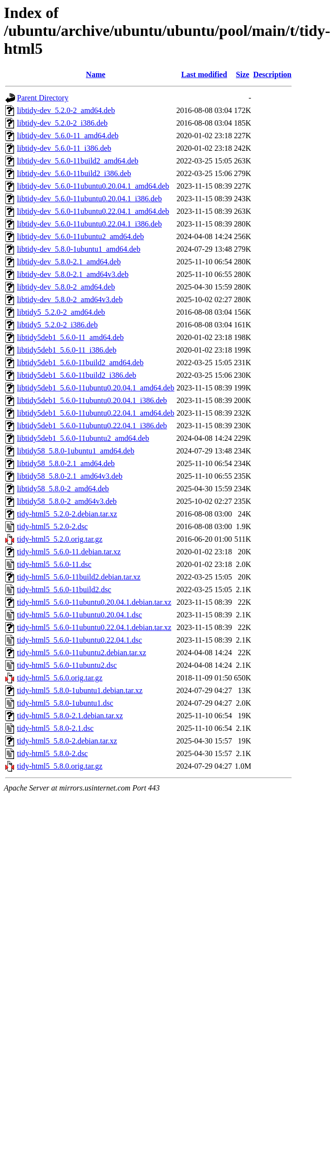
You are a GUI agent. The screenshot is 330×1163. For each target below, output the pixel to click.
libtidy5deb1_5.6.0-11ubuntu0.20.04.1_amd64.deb (95, 388)
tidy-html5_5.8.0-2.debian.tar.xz (67, 741)
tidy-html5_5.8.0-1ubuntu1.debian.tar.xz (79, 690)
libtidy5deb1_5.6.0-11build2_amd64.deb (80, 362)
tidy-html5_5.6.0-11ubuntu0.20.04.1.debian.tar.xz (94, 602)
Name (95, 74)
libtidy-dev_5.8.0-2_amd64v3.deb (70, 299)
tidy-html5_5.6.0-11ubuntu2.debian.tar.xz (81, 652)
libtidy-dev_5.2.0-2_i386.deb (62, 123)
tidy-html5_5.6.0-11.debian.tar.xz (69, 552)
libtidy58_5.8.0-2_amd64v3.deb (67, 501)
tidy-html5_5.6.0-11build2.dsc (64, 589)
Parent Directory (42, 98)
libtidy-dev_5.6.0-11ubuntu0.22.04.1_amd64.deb (93, 211)
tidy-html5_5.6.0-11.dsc (54, 564)
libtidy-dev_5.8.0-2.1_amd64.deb (69, 262)
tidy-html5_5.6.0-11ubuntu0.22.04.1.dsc (79, 640)
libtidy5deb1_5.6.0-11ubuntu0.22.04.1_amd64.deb (95, 413)
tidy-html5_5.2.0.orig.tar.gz (59, 539)
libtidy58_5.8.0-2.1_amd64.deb (66, 463)
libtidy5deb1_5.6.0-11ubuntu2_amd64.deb (83, 438)
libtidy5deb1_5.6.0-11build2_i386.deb (76, 375)
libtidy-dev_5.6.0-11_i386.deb (64, 148)
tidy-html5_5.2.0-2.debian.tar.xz (67, 514)
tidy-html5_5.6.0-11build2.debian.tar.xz (79, 577)
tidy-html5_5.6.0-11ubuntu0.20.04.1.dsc (79, 615)
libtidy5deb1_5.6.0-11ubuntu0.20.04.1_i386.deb (92, 400)
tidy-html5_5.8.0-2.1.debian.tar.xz (70, 715)
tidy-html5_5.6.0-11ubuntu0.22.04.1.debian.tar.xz (94, 627)
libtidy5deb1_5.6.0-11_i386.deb (66, 350)
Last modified (204, 74)
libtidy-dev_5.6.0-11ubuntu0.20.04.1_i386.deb (89, 198)
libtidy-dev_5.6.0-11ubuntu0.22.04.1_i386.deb (89, 224)
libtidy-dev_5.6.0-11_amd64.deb (68, 135)
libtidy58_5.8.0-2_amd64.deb (63, 489)
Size (243, 74)
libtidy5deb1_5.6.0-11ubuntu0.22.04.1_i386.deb (92, 425)
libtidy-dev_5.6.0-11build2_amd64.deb (77, 161)
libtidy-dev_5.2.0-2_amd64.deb (66, 110)
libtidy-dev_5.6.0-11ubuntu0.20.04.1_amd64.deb (93, 186)
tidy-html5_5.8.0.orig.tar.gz (59, 766)
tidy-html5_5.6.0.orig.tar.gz (59, 678)
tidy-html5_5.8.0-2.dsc (52, 753)
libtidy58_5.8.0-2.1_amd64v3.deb (70, 476)
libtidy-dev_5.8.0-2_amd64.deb (66, 287)
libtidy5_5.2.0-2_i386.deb (57, 325)
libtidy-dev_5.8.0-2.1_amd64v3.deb (72, 274)
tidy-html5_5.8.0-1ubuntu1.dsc (65, 703)
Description (272, 74)
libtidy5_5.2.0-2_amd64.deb (61, 312)
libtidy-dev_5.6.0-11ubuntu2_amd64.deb (80, 236)
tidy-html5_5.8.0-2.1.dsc (55, 728)
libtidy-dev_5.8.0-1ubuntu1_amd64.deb (79, 249)
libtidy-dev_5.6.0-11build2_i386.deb (74, 173)
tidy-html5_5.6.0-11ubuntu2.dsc (67, 665)
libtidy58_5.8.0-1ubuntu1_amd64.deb (75, 451)
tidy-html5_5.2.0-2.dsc (52, 526)
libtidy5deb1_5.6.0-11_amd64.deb (70, 337)
